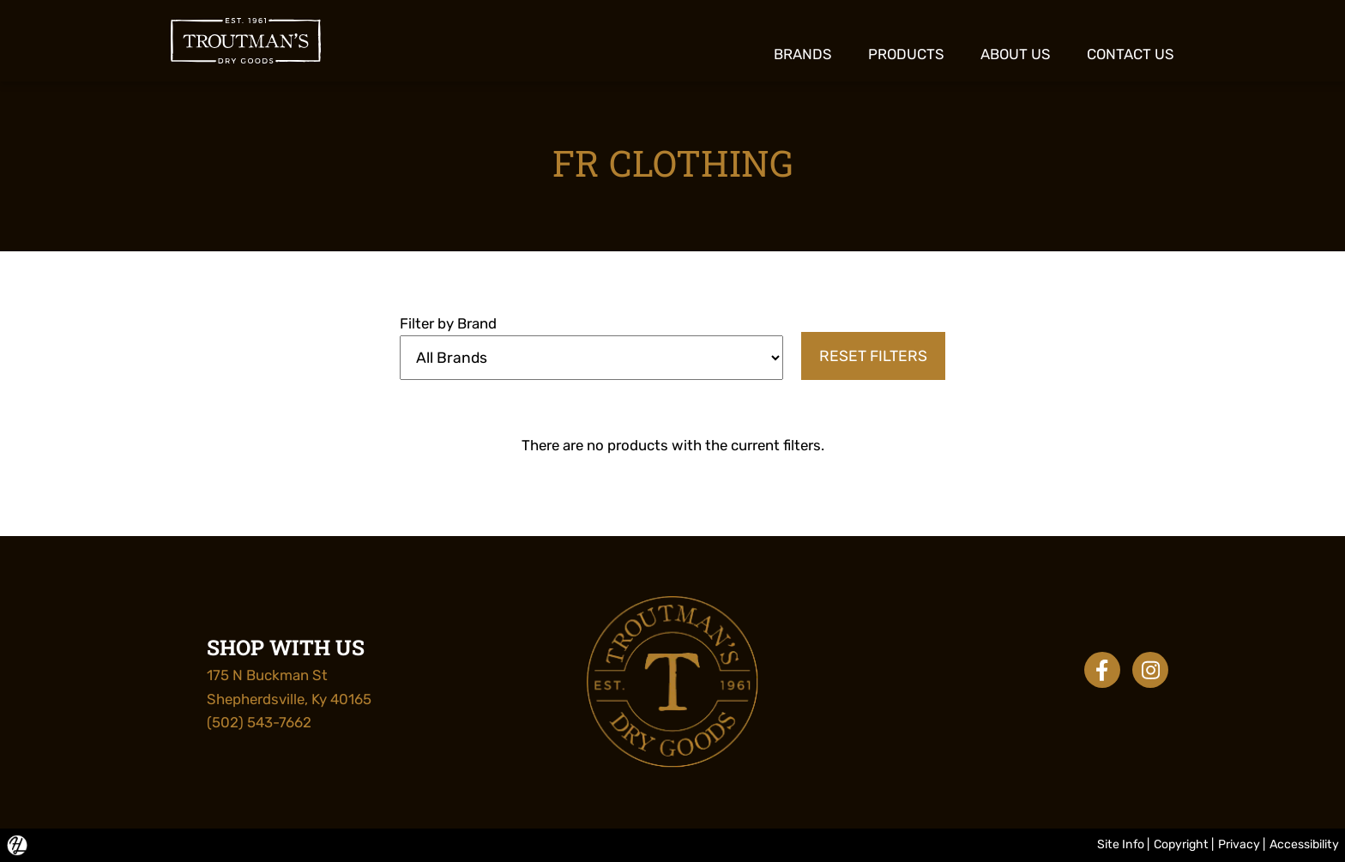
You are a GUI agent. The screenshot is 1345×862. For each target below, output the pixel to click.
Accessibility (1304, 844)
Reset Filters (873, 356)
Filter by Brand (448, 323)
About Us (1015, 54)
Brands (803, 54)
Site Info (1120, 844)
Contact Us (1130, 54)
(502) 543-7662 (259, 722)
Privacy (1239, 844)
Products (906, 54)
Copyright (1181, 844)
